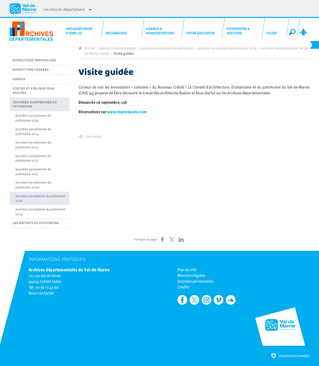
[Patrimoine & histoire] (243, 27)
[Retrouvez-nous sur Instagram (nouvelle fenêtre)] (206, 300)
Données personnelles (195, 281)
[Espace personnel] (304, 27)
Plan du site (186, 269)
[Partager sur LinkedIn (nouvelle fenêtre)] (181, 239)
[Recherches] (122, 27)
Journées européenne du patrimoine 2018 (227, 48)
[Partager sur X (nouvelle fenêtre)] (172, 239)
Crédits (183, 287)
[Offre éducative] (203, 27)
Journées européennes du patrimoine (167, 48)
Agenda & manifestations (117, 48)
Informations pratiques (57, 259)
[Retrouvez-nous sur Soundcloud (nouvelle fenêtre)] (230, 300)
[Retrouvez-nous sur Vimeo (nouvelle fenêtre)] (218, 300)
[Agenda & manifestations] (163, 27)
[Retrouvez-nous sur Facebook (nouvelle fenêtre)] (182, 300)
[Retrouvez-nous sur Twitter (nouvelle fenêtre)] (194, 300)
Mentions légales (191, 275)
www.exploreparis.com (126, 112)
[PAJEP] (275, 27)
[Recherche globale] (293, 27)
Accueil (90, 48)
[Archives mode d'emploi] (82, 27)
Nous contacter (41, 293)
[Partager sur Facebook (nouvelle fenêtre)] (162, 239)
